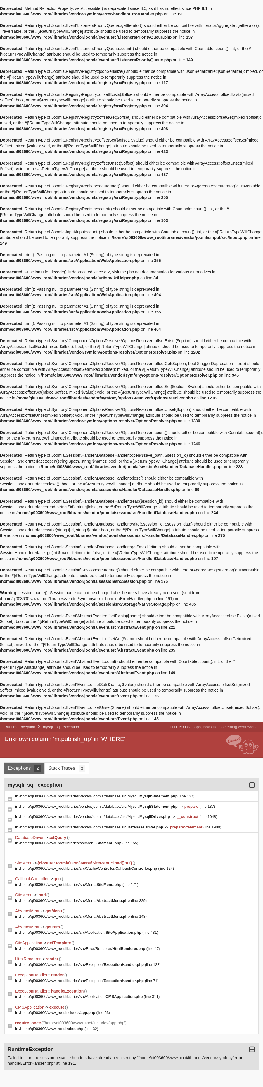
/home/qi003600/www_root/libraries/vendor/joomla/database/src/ (91, 827)
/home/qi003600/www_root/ (51, 1028)
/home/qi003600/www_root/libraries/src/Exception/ (82, 964)
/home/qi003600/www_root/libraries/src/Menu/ (70, 843)
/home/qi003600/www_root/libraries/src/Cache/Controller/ (88, 868)
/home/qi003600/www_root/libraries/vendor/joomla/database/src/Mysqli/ (99, 796)
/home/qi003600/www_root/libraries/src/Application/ (80, 932)
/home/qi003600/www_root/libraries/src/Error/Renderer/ (82, 948)
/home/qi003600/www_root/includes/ (57, 1012)
